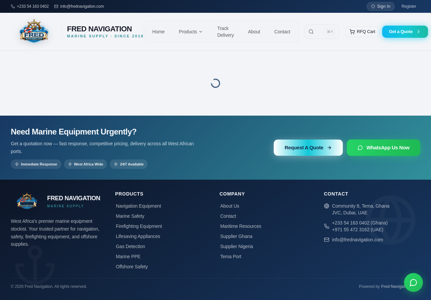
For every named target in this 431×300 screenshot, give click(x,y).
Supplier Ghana (236, 236)
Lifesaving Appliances (137, 236)
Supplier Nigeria (236, 246)
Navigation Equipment (138, 206)
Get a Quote (405, 31)
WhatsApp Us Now (383, 147)
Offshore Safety (131, 266)
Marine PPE (127, 256)
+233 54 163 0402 (33, 6)
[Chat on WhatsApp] (413, 282)
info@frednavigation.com (82, 6)
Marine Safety (129, 216)
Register (408, 6)
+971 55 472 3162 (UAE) (357, 229)
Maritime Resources (240, 226)
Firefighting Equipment (138, 226)
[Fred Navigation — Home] (77, 31)
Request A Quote (308, 147)
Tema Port (230, 256)
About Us (229, 206)
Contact (228, 216)
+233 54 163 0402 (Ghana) (360, 223)
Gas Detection (130, 246)
